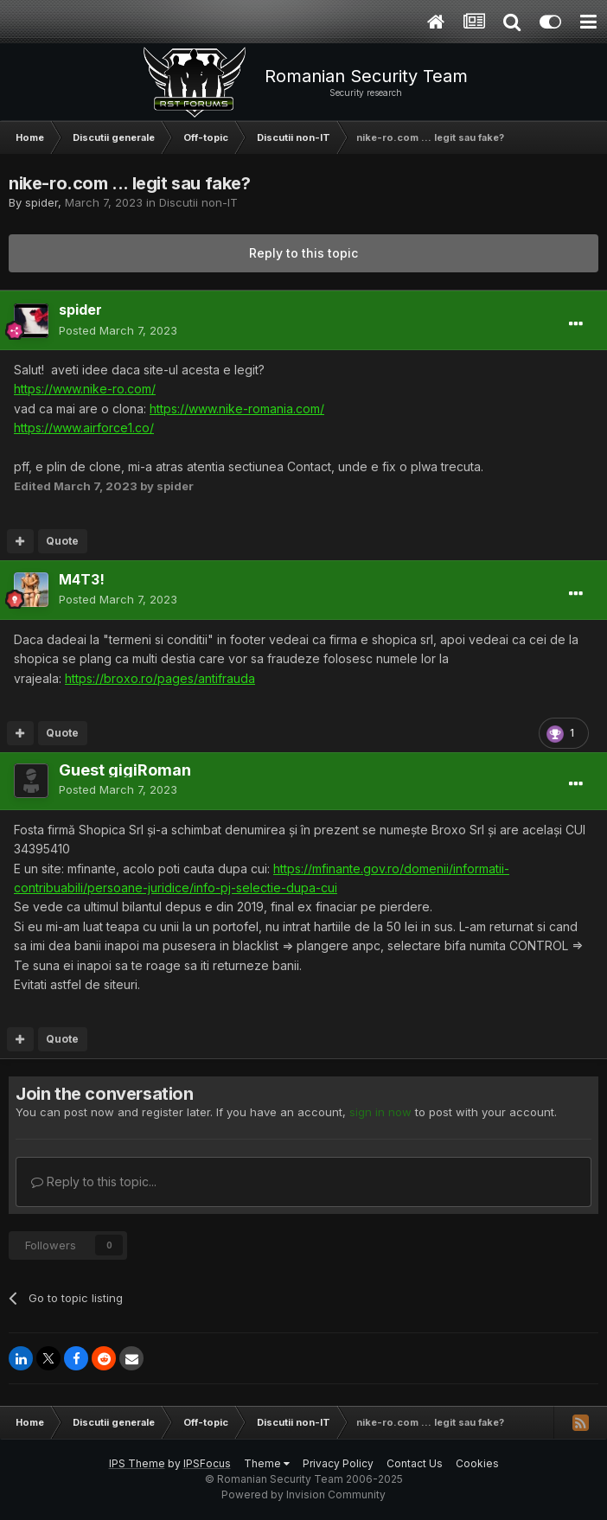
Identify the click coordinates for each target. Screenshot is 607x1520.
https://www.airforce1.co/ (84, 427)
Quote (62, 540)
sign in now (380, 1112)
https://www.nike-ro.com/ (85, 388)
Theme (267, 1463)
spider (41, 202)
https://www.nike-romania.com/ (237, 408)
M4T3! (82, 579)
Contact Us (415, 1463)
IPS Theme (137, 1463)
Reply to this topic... (94, 1181)
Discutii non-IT (198, 202)
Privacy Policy (338, 1463)
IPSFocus (207, 1463)
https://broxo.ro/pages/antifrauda (160, 678)
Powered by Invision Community (303, 1494)
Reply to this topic (303, 253)
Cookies (477, 1463)
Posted (118, 330)
